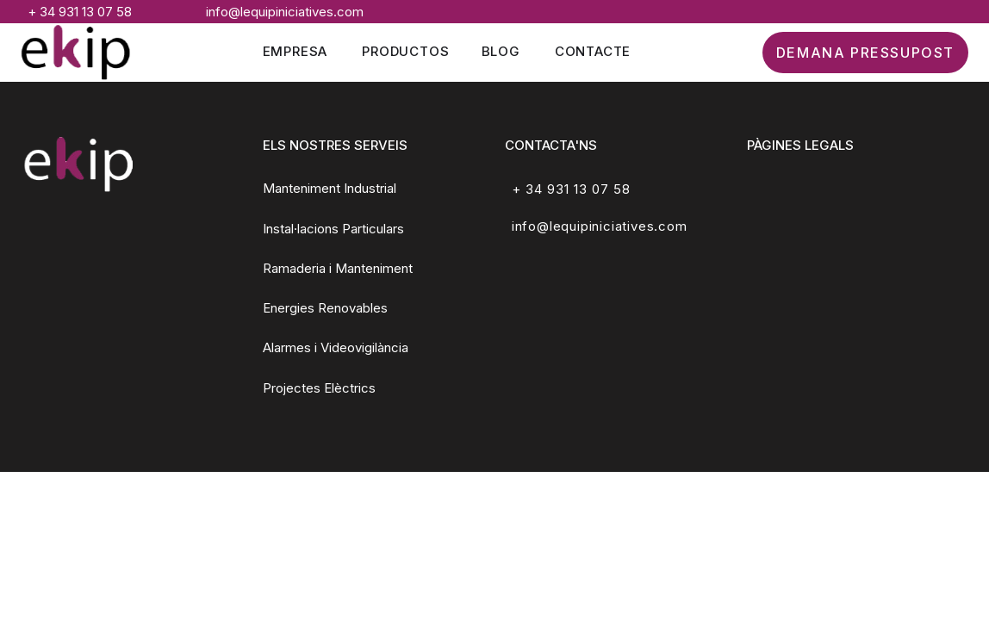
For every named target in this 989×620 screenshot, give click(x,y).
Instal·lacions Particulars (333, 228)
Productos (405, 51)
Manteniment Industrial (329, 188)
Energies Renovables (325, 308)
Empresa (295, 51)
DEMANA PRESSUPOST (865, 52)
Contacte (593, 51)
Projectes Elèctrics (319, 388)
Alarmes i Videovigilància (335, 347)
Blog (501, 51)
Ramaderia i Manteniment (338, 268)
